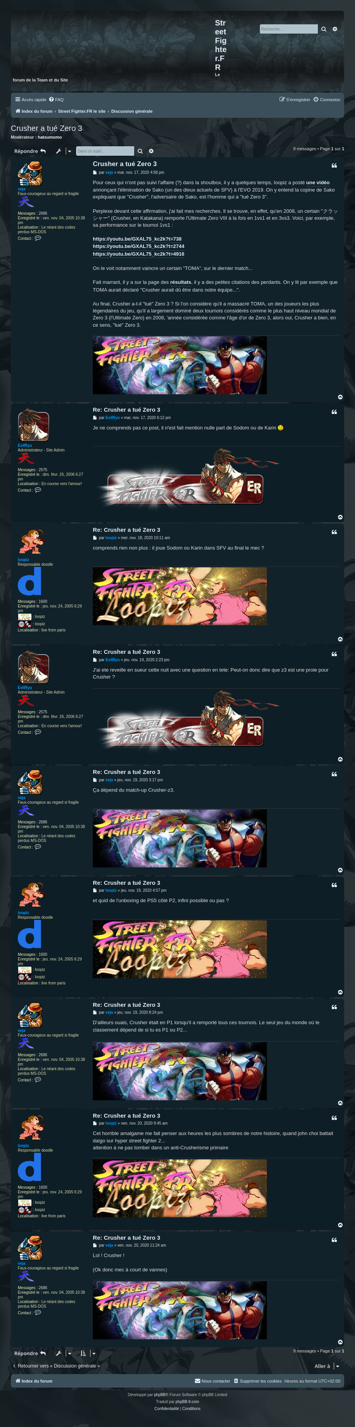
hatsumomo (50, 137)
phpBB (160, 1395)
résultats (180, 282)
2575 (43, 470)
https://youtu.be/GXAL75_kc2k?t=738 (137, 239)
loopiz (23, 560)
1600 (43, 601)
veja (21, 189)
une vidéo (318, 182)
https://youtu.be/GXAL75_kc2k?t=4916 (138, 254)
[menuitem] (56, 99)
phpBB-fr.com (187, 1402)
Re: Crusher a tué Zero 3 (126, 409)
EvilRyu (25, 445)
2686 (43, 213)
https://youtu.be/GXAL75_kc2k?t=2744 (138, 246)
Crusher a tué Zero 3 (46, 128)
